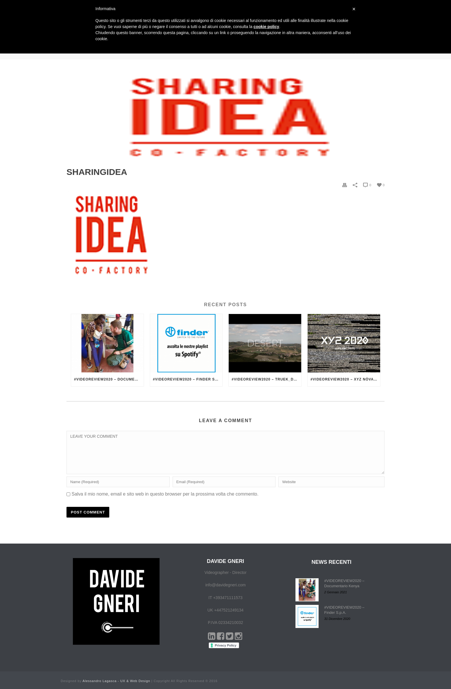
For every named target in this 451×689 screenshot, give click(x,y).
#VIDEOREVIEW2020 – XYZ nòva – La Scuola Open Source (345, 379)
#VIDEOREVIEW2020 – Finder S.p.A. (188, 379)
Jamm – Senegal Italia (333, 53)
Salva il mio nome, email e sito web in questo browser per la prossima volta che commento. (164, 494)
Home (303, 53)
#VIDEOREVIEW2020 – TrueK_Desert (266, 379)
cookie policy (266, 26)
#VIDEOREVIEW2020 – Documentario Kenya (109, 379)
